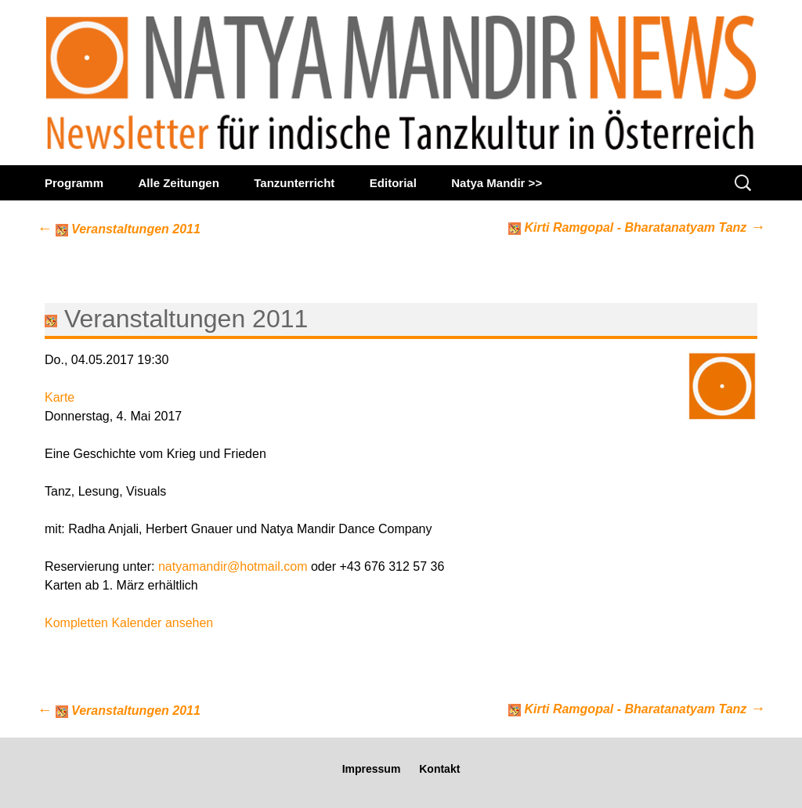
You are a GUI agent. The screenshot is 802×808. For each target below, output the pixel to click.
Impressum (371, 769)
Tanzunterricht (294, 182)
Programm (74, 182)
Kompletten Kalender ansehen (129, 622)
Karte (59, 397)
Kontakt (439, 769)
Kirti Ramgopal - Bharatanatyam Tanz (636, 226)
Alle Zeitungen (178, 182)
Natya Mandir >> (496, 182)
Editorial (393, 182)
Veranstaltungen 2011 (118, 229)
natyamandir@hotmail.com (233, 566)
